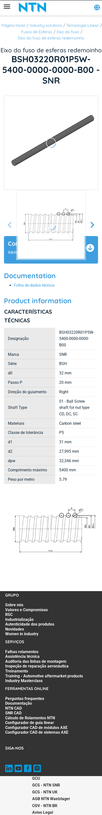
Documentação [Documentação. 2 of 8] (18, 703)
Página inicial (13, 25)
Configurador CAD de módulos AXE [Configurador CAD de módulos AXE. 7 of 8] (36, 727)
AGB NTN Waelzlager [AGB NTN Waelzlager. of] (51, 798)
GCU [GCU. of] (36, 778)
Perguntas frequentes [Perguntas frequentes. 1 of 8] (24, 698)
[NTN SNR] (32, 7)
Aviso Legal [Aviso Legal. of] (42, 812)
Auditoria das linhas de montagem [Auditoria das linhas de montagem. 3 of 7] (35, 661)
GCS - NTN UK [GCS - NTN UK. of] (44, 792)
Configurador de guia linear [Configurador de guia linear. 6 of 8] (29, 722)
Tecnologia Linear (82, 25)
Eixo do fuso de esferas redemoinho (51, 37)
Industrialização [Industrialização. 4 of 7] (19, 619)
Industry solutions (46, 25)
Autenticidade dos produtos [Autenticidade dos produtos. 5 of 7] (29, 624)
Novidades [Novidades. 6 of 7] (14, 629)
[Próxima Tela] (92, 225)
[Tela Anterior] (10, 225)
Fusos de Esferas (36, 31)
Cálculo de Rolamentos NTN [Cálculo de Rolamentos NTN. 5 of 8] (30, 718)
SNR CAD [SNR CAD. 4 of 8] (13, 713)
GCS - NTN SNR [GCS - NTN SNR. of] (46, 785)
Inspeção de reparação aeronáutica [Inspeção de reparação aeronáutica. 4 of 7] (37, 666)
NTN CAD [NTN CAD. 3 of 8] (13, 708)
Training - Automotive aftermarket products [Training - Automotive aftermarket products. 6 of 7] (44, 676)
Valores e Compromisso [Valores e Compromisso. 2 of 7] (26, 609)
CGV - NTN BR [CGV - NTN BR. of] (44, 805)
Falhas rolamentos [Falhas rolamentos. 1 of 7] (21, 651)
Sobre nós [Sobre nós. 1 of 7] (14, 605)
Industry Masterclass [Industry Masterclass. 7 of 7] (24, 680)
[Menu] (7, 7)
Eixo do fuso (68, 31)
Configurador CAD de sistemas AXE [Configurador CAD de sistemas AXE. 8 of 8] (36, 732)
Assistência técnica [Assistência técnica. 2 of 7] (22, 656)
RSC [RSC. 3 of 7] (9, 614)
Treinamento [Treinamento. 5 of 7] (16, 671)
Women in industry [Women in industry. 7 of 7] (21, 634)
